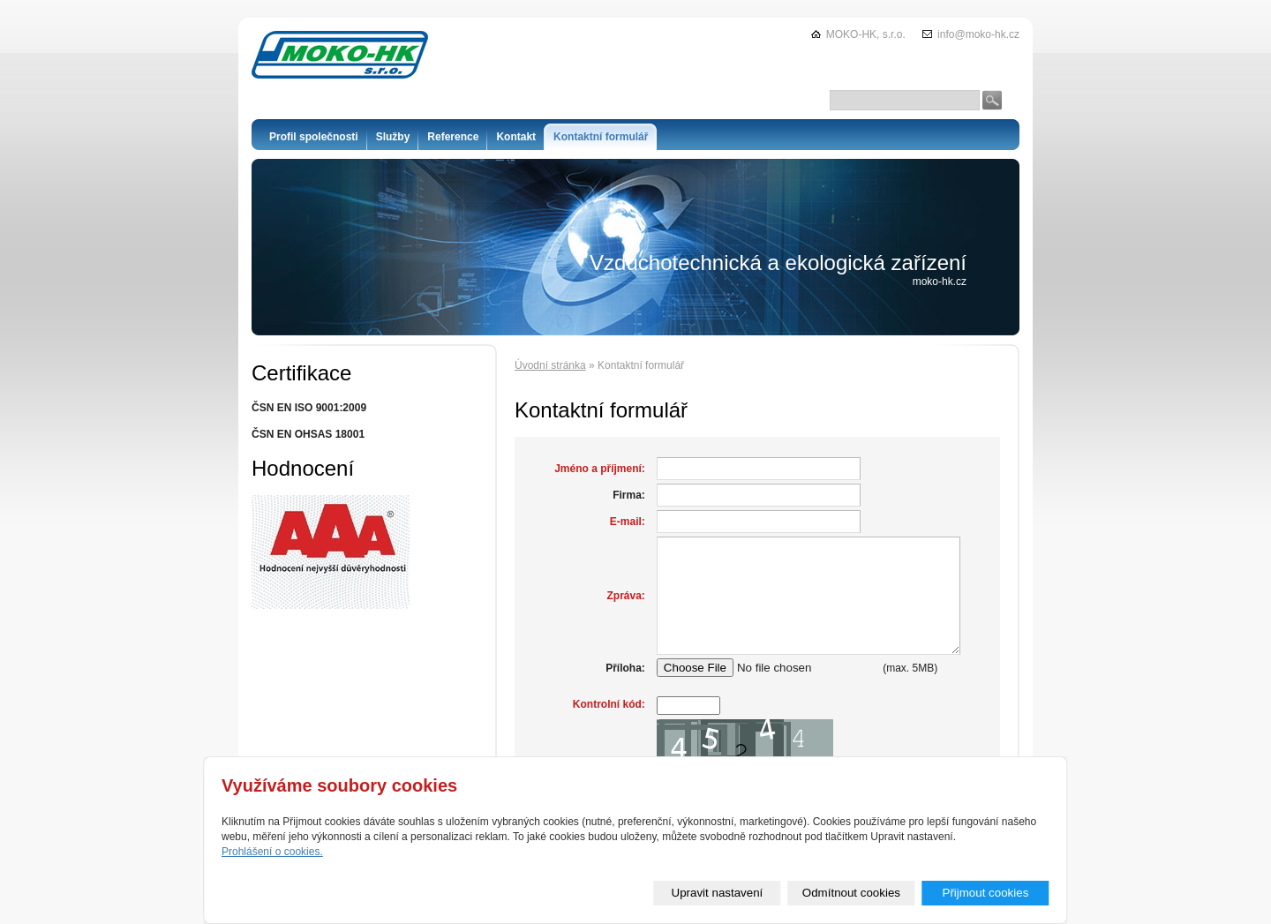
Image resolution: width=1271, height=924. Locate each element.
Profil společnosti (313, 137)
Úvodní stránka (550, 365)
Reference (452, 137)
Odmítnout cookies (851, 892)
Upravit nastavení (717, 892)
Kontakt (516, 137)
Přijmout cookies (986, 892)
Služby (393, 137)
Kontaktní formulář (600, 137)
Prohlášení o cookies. (272, 851)
